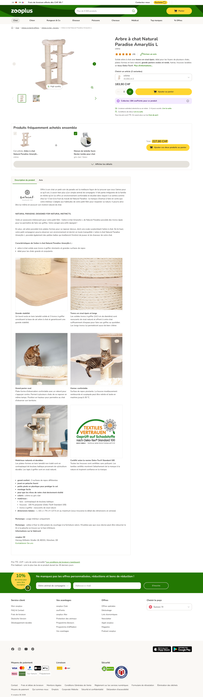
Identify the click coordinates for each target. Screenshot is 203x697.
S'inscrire (156, 585)
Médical (135, 20)
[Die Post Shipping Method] (59, 668)
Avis (41, 180)
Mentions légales (54, 685)
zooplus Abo (61, 614)
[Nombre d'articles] (124, 91)
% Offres (178, 20)
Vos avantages (62, 631)
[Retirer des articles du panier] (118, 91)
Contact (14, 685)
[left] (14, 64)
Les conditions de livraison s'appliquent (63, 562)
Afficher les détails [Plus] (101, 164)
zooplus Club (62, 606)
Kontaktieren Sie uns (24, 543)
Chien (32, 20)
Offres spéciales (108, 606)
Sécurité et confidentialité (92, 689)
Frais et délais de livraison (32, 685)
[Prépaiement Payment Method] (44, 673)
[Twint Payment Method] (37, 668)
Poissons (96, 20)
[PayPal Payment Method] (30, 668)
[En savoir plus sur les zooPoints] (187, 100)
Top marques (156, 20)
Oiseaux (76, 20)
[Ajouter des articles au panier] (130, 91)
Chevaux (116, 20)
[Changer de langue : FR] (21, 2)
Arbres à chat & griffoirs (30, 28)
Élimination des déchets (167, 685)
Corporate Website (70, 689)
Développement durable (21, 622)
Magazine (106, 627)
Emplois (55, 689)
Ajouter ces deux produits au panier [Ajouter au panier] (170, 148)
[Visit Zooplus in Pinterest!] (32, 649)
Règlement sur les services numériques (111, 685)
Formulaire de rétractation (143, 685)
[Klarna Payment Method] (14, 674)
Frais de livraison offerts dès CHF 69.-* (45, 2)
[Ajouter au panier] (163, 91)
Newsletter (106, 618)
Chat (15, 20)
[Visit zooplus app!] (162, 651)
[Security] (108, 669)
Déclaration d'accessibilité (117, 689)
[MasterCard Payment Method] (22, 668)
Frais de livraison (18, 614)
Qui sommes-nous (40, 689)
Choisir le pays (154, 600)
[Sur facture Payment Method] (32, 673)
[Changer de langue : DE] (14, 2)
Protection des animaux (66, 618)
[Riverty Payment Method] (22, 674)
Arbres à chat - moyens (50, 28)
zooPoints (60, 610)
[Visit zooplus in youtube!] (26, 649)
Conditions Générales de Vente (78, 685)
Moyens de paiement (20, 689)
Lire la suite (167, 108)
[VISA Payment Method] (14, 668)
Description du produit (25, 180)
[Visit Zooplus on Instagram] (19, 649)
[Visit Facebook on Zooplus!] (12, 649)
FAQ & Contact (17, 610)
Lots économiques (109, 614)
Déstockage (107, 610)
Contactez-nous (143, 2)
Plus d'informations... (143, 65)
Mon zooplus (16, 606)
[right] (94, 64)
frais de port (153, 115)
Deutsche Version (18, 618)
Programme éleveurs (65, 622)
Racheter (160, 2)
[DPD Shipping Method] (67, 668)
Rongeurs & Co (53, 20)
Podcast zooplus (109, 631)
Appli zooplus (107, 622)
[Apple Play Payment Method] (45, 668)
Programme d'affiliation (66, 627)
